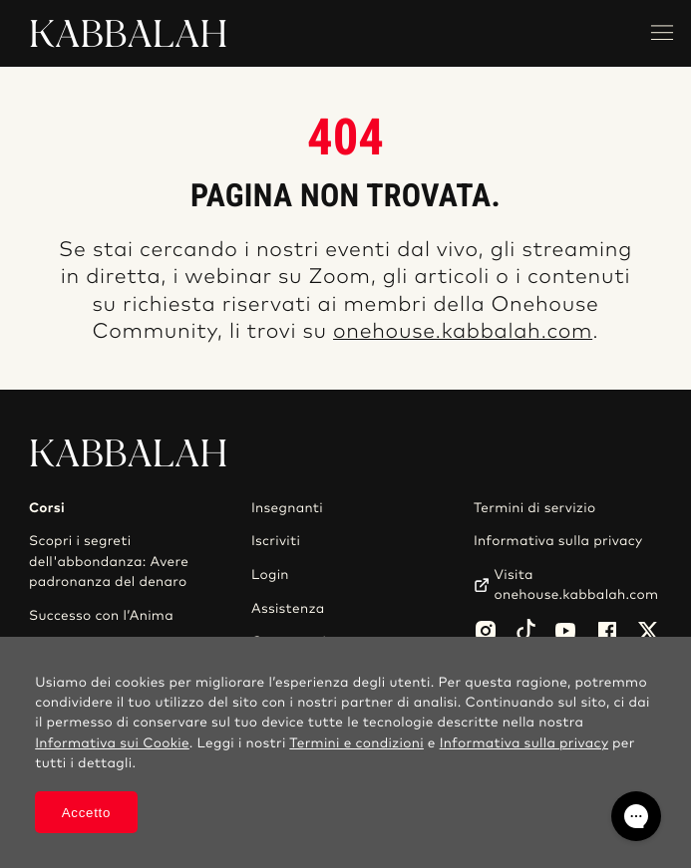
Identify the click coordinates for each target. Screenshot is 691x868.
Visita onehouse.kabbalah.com (577, 585)
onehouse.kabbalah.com (462, 332)
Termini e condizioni (356, 743)
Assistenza (288, 609)
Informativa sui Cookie (112, 743)
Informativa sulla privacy (558, 541)
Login (270, 575)
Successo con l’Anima (101, 616)
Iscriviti (275, 541)
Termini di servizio (535, 508)
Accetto (86, 812)
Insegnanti (287, 508)
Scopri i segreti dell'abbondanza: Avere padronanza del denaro (108, 561)
